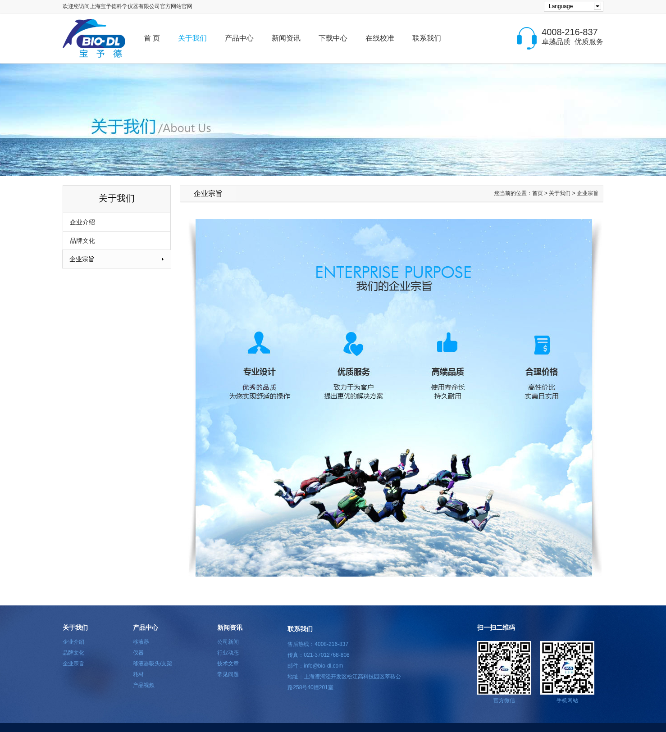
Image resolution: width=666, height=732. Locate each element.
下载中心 (333, 38)
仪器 (138, 653)
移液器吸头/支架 (152, 663)
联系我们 (426, 38)
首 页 (152, 38)
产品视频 (144, 685)
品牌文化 (82, 240)
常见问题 (228, 674)
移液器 (141, 642)
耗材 (138, 674)
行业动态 (228, 653)
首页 (537, 193)
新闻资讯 (286, 38)
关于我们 (192, 38)
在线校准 (379, 38)
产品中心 (239, 38)
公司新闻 (228, 642)
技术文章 (228, 663)
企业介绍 (82, 222)
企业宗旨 (82, 259)
